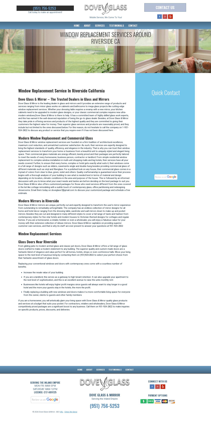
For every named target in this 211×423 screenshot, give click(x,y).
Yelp (170, 17)
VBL (61, 419)
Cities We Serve (70, 419)
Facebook (159, 17)
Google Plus (165, 17)
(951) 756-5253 (45, 8)
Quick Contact (166, 92)
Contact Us (165, 7)
